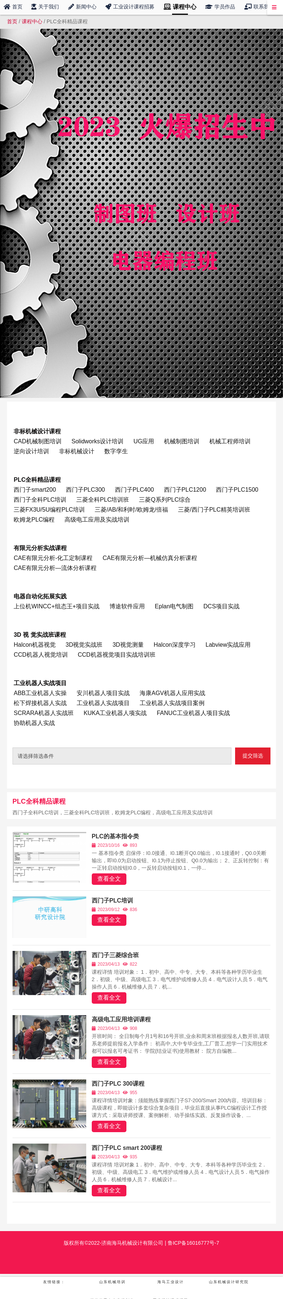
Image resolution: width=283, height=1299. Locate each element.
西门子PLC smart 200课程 (127, 1148)
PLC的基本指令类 (115, 836)
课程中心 (32, 21)
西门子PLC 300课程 (118, 1083)
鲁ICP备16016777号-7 (192, 1243)
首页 (12, 21)
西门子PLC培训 (112, 900)
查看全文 (109, 879)
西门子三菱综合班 (115, 955)
